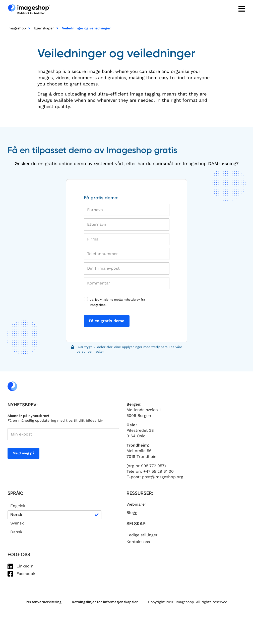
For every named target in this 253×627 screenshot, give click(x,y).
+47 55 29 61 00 (158, 471)
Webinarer (136, 504)
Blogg (131, 512)
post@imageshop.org (162, 476)
